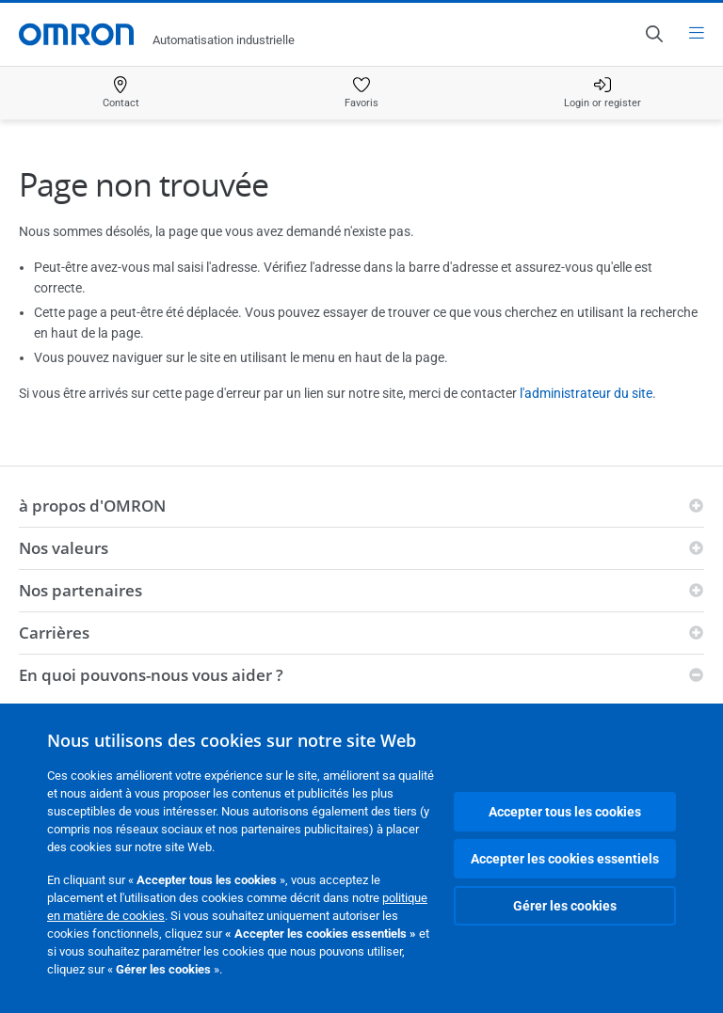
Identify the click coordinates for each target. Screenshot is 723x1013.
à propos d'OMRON (92, 505)
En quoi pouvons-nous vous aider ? (151, 675)
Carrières (54, 632)
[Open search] (653, 34)
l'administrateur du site (586, 393)
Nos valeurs (63, 548)
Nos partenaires (80, 590)
